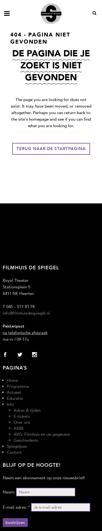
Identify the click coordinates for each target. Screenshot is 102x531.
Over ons (22, 422)
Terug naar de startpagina (51, 148)
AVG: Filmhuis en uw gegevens (42, 434)
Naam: (9, 492)
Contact (14, 452)
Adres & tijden (27, 410)
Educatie (15, 398)
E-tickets (22, 416)
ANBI (18, 428)
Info (10, 404)
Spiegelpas (17, 446)
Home (12, 380)
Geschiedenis (26, 440)
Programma (18, 386)
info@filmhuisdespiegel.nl (26, 313)
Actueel (14, 392)
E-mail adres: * (16, 507)
